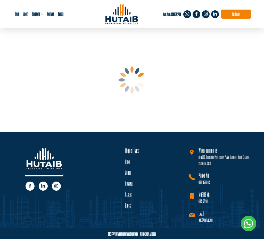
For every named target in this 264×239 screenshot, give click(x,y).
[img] (187, 14)
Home (17, 14)
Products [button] (36, 14)
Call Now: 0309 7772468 (172, 14)
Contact (50, 14)
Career (60, 14)
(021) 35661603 (204, 182)
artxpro (153, 233)
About (25, 14)
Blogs (128, 205)
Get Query (236, 14)
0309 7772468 (203, 201)
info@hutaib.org (205, 219)
